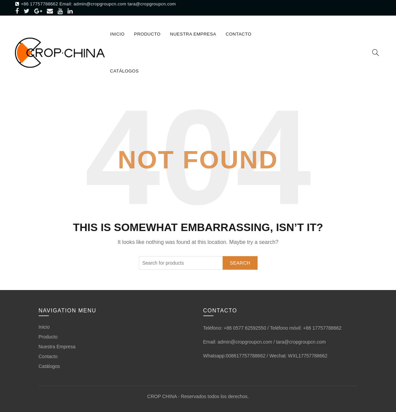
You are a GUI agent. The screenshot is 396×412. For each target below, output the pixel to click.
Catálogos (124, 71)
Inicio (117, 34)
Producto (147, 34)
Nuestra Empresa (193, 34)
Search (240, 263)
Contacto (238, 34)
